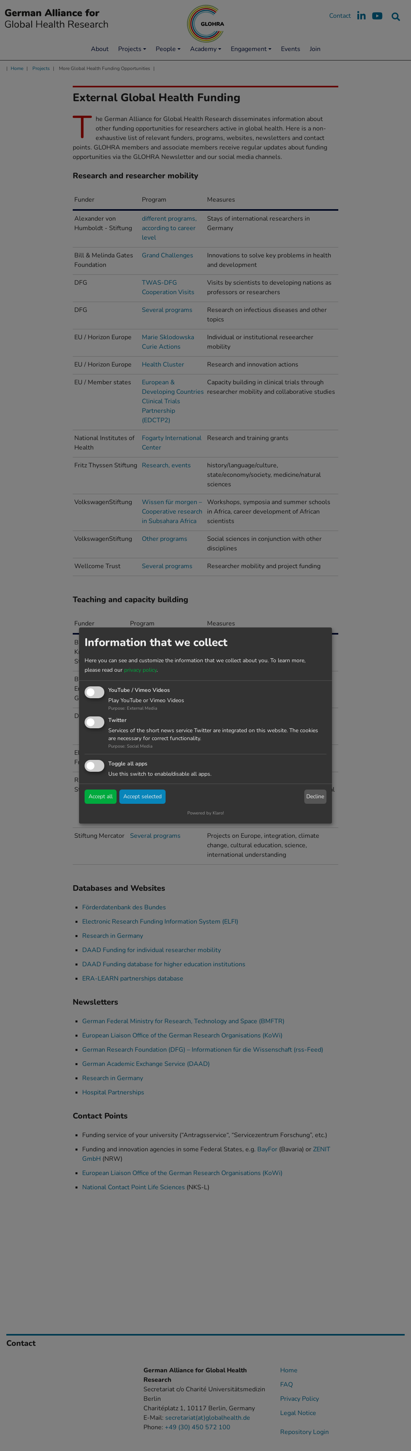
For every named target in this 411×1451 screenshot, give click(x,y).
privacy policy (140, 670)
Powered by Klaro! (205, 813)
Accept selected (142, 796)
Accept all (101, 796)
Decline (315, 796)
